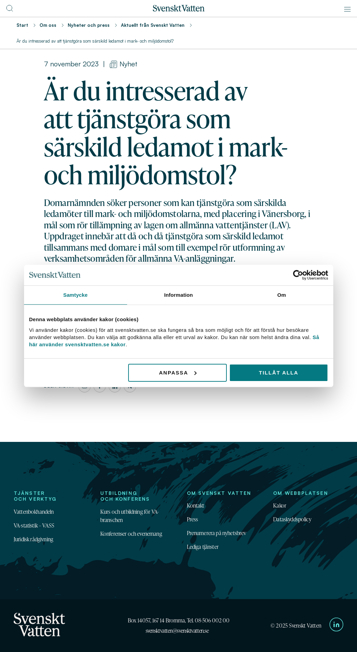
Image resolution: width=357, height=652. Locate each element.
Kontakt (195, 505)
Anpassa (178, 372)
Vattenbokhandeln (34, 511)
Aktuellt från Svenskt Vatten (153, 25)
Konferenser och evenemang (131, 533)
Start (22, 25)
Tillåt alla (278, 372)
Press (192, 519)
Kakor (279, 505)
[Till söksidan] (9, 10)
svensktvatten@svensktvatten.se (177, 630)
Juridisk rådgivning (33, 539)
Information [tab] (178, 295)
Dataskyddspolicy (292, 519)
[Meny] (347, 9)
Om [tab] (281, 295)
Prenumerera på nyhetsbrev (216, 533)
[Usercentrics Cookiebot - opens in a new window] (298, 275)
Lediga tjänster (203, 547)
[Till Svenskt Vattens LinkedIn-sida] (336, 625)
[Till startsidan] (178, 9)
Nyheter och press (89, 25)
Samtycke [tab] (75, 295)
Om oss (48, 25)
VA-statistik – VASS (34, 525)
